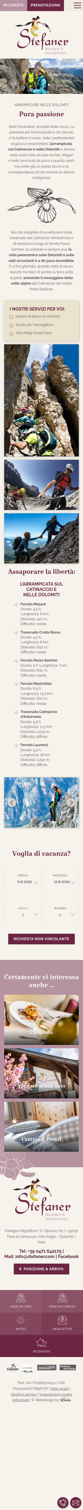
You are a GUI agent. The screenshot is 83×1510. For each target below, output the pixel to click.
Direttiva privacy (24, 1394)
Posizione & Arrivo (41, 1269)
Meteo (21, 1323)
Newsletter (62, 1323)
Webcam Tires (20, 1300)
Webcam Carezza (62, 1300)
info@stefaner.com (35, 1256)
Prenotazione (45, 5)
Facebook (68, 1256)
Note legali (60, 1389)
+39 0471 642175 (44, 1251)
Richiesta (14, 5)
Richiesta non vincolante (41, 939)
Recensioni (41, 1345)
